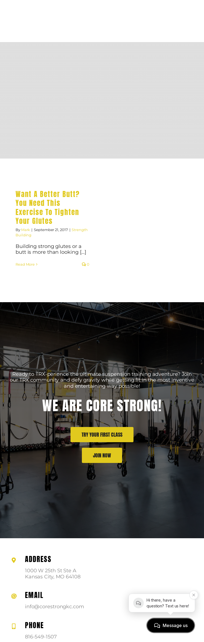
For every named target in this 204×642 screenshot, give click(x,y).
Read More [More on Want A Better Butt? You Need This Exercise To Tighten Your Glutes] (25, 264)
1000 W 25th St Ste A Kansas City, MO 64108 (52, 574)
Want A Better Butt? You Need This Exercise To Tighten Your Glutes (48, 207)
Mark (25, 229)
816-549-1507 (41, 637)
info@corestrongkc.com (54, 607)
